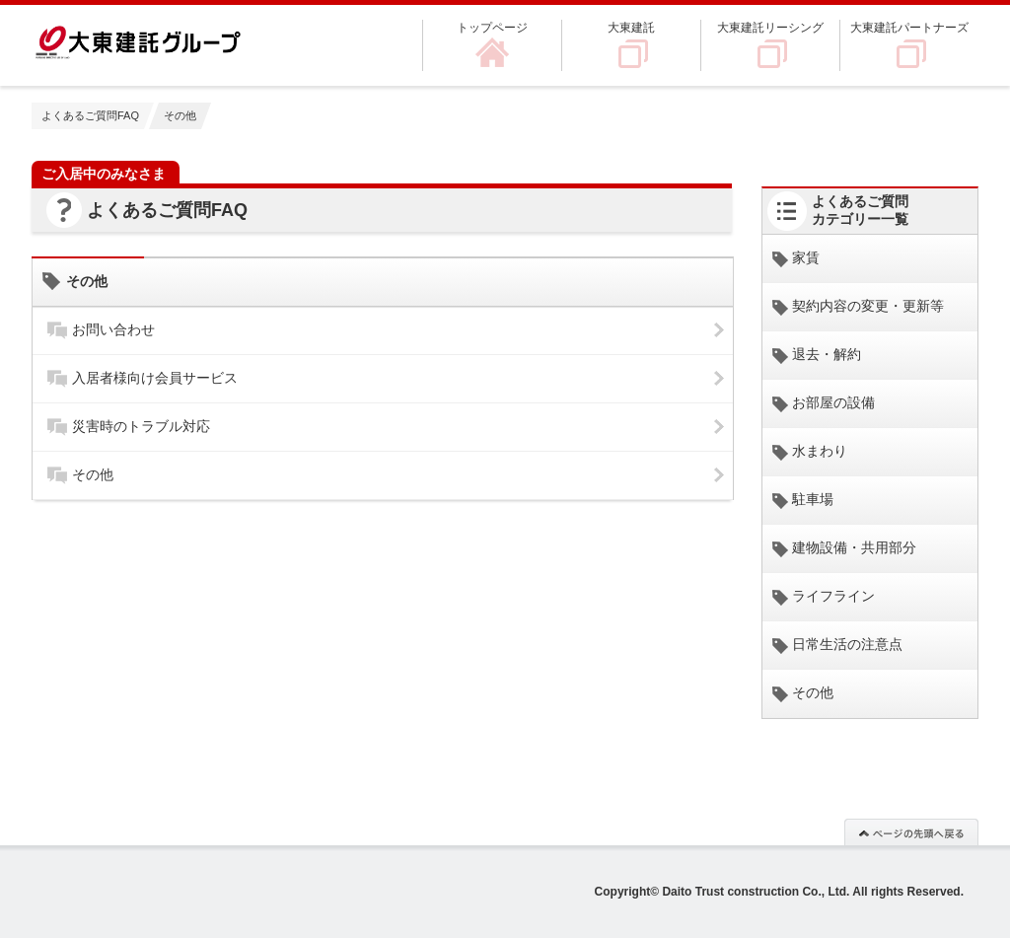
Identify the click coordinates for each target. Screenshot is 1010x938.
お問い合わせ (113, 329)
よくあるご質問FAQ (90, 115)
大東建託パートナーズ (909, 28)
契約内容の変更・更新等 (868, 306)
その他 (92, 474)
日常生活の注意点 (847, 644)
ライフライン (833, 596)
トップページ (492, 28)
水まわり (819, 451)
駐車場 (812, 499)
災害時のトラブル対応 (141, 426)
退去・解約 (826, 354)
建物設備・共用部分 (854, 547)
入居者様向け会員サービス (155, 378)
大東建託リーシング (770, 28)
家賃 (806, 257)
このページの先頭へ (911, 831)
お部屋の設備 (833, 402)
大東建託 (631, 28)
